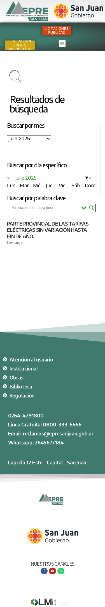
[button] (62, 43)
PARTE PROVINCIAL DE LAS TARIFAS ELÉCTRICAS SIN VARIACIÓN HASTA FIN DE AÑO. (47, 229)
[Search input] (44, 208)
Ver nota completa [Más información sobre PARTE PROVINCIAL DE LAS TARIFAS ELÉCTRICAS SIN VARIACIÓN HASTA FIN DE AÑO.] (21, 252)
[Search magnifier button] (91, 208)
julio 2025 (26, 177)
